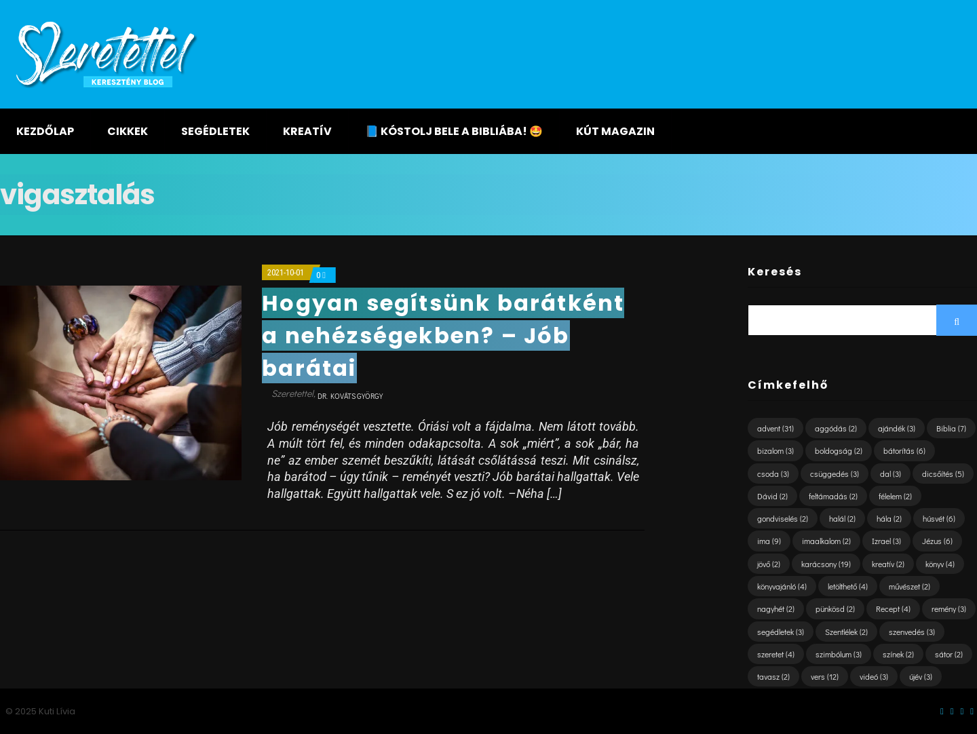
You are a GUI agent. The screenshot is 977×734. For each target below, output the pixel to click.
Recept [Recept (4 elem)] (893, 608)
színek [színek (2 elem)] (898, 654)
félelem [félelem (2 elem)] (895, 495)
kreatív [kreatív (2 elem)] (888, 563)
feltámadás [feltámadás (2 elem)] (833, 495)
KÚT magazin (615, 131)
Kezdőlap (45, 131)
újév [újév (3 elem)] (920, 676)
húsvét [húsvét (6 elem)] (939, 518)
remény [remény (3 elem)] (949, 608)
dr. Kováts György (350, 396)
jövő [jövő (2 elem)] (768, 563)
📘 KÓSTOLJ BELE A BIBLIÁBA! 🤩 (454, 131)
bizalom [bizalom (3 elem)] (775, 450)
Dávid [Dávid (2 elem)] (772, 495)
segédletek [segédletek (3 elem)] (780, 631)
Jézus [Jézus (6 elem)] (937, 540)
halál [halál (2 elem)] (842, 518)
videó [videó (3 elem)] (874, 676)
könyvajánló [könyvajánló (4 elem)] (782, 586)
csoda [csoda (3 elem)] (773, 473)
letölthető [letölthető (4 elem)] (848, 586)
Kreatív (307, 131)
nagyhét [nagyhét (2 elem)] (775, 608)
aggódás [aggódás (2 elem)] (836, 428)
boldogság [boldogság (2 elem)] (838, 450)
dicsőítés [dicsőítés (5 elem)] (943, 473)
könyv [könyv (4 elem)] (940, 563)
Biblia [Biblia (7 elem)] (951, 428)
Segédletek (215, 131)
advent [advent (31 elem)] (775, 428)
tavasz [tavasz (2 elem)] (773, 676)
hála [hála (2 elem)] (889, 518)
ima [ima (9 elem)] (769, 540)
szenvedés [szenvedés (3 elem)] (912, 631)
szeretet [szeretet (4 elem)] (775, 654)
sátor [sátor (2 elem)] (949, 654)
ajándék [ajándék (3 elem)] (896, 428)
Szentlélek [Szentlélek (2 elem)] (846, 631)
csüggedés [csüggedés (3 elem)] (834, 473)
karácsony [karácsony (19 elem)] (826, 563)
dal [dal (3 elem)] (890, 473)
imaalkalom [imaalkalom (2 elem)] (826, 540)
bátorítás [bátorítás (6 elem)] (904, 450)
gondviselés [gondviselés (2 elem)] (782, 518)
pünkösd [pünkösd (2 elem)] (835, 608)
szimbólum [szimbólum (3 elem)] (839, 654)
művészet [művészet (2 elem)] (909, 586)
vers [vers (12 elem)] (825, 676)
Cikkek (127, 131)
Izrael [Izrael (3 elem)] (886, 540)
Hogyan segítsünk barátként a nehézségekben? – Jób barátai (443, 335)
